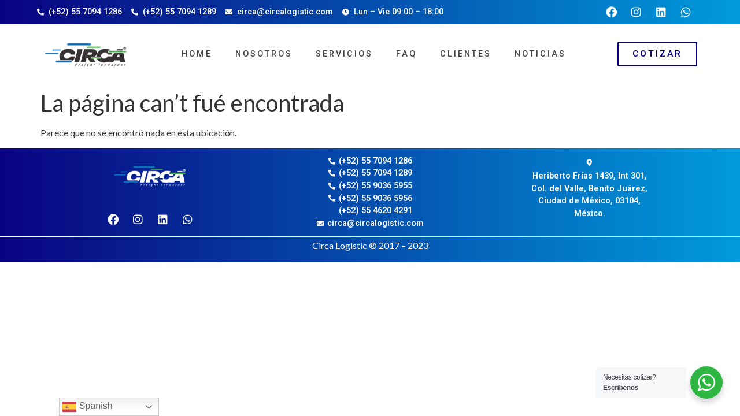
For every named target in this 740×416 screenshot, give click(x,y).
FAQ (406, 54)
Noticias (540, 54)
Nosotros (264, 54)
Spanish (87, 407)
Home (197, 54)
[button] (657, 54)
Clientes (465, 54)
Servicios (344, 54)
